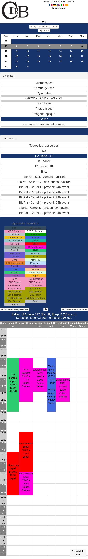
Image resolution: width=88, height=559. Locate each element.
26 (49, 61)
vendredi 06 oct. (63, 324)
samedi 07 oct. (73, 324)
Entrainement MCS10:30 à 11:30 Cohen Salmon (63, 388)
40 (6, 46)
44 (6, 66)
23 (17, 61)
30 (17, 66)
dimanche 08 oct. (82, 324)
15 (82, 51)
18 (38, 56)
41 (6, 51)
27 (60, 61)
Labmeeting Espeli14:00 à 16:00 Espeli (13, 472)
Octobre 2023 (44, 27)
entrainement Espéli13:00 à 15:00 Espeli (26, 450)
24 (27, 61)
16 (17, 56)
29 (82, 61)
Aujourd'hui (44, 30)
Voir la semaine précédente (14, 309)
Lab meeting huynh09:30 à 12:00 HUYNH (13, 383)
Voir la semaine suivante (74, 309)
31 (27, 66)
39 (6, 41)
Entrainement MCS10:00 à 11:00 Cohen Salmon (40, 378)
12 (49, 51)
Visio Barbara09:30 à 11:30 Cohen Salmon (26, 378)
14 (71, 51)
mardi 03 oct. (26, 323)
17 (27, 56)
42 (6, 56)
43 (6, 61)
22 (82, 56)
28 (71, 61)
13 (60, 51)
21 (71, 56)
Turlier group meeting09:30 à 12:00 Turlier (51, 384)
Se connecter (59, 8)
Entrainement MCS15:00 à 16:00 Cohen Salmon (26, 482)
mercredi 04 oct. (40, 324)
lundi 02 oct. (13, 324)
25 (38, 61)
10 (27, 51)
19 (49, 56)
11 (38, 51)
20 (60, 56)
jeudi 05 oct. (51, 324)
